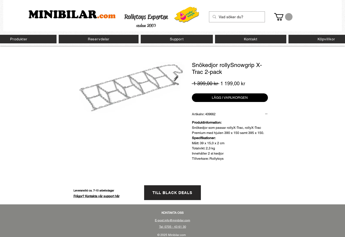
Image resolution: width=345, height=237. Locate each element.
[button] (283, 17)
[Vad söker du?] (237, 17)
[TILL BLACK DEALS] (172, 192)
